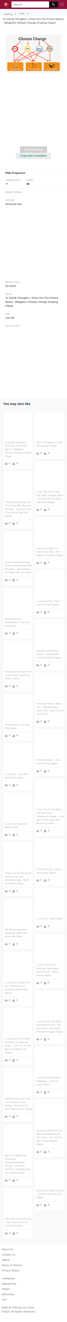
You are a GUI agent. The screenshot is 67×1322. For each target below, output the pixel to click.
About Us (7, 1249)
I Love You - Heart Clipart (49, 918)
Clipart (6, 1288)
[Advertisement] (33, 111)
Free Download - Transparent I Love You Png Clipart (17, 622)
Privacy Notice (10, 1270)
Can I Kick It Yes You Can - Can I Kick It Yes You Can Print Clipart (18, 1222)
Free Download (33, 149)
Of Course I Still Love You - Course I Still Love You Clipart (49, 1192)
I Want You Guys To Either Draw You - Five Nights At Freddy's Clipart (49, 551)
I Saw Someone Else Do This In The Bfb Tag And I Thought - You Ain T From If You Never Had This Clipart (18, 509)
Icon (4, 1299)
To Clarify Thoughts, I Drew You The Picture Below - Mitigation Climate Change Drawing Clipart (18, 449)
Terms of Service (12, 1265)
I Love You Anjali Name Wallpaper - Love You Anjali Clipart (48, 1080)
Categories (8, 1278)
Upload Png (9, 1283)
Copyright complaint (33, 155)
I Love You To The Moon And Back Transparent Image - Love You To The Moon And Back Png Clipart (18, 1045)
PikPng (8, 14)
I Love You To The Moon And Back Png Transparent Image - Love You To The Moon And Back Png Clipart (50, 816)
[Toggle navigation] (61, 4)
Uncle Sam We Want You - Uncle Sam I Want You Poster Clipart (18, 675)
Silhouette (8, 1294)
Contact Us (8, 1254)
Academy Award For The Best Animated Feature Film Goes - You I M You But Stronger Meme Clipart (49, 1136)
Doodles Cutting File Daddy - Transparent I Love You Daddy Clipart (48, 654)
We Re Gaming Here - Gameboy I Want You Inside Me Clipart (16, 933)
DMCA (6, 1259)
